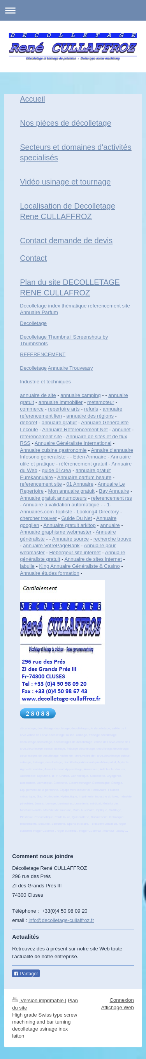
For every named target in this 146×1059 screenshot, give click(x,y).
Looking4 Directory (98, 512)
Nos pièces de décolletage (65, 123)
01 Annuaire (79, 484)
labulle (27, 566)
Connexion (122, 1000)
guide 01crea (56, 470)
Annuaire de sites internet (92, 559)
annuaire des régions (89, 416)
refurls (91, 409)
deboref (28, 422)
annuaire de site (38, 395)
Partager (26, 973)
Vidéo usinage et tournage (65, 181)
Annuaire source (70, 539)
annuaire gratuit (59, 422)
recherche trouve (112, 539)
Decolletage (33, 306)
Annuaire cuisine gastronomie (53, 450)
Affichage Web (117, 1007)
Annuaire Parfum (39, 312)
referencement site (109, 306)
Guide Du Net (76, 518)
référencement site (41, 436)
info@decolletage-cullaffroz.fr (61, 920)
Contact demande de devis (66, 240)
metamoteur (100, 402)
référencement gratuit (83, 464)
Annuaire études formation (49, 573)
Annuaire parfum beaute (84, 477)
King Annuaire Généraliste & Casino (79, 566)
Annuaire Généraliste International (73, 443)
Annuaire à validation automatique (61, 505)
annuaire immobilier (61, 402)
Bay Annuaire (114, 491)
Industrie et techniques (45, 382)
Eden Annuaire (89, 457)
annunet (121, 429)
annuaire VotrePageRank (51, 545)
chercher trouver (38, 518)
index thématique (67, 306)
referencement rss (111, 498)
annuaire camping (80, 395)
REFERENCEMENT (42, 354)
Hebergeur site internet (74, 552)
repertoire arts (64, 409)
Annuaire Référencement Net (74, 429)
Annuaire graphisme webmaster (55, 532)
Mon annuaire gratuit (71, 491)
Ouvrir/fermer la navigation (73, 10)
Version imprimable (38, 1000)
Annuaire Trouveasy (70, 368)
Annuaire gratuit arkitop (69, 525)
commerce (32, 409)
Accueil (32, 99)
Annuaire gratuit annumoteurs (53, 498)
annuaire (110, 525)
